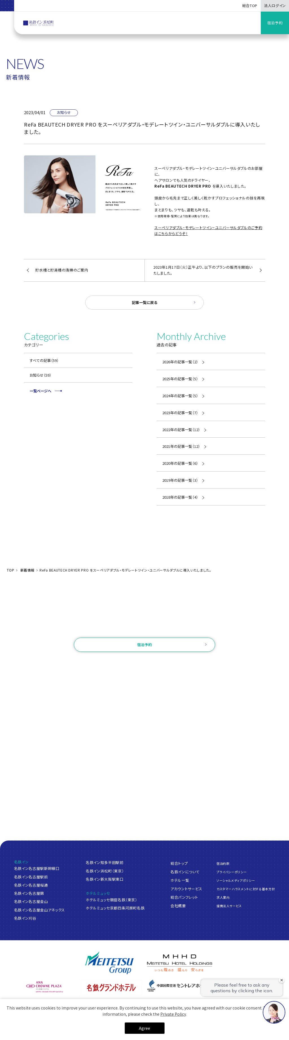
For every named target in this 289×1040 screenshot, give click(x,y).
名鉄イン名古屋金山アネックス (39, 910)
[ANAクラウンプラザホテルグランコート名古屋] (44, 987)
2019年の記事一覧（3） (180, 480)
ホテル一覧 (179, 880)
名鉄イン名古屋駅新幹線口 (37, 868)
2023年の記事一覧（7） (180, 412)
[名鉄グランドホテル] (111, 987)
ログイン (113, 662)
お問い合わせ (144, 630)
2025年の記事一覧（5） (180, 378)
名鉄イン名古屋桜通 (31, 885)
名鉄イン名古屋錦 (29, 893)
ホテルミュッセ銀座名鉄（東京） (111, 899)
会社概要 (178, 905)
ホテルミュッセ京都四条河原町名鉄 (115, 908)
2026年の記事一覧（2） (180, 361)
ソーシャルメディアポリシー (235, 880)
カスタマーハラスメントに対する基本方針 (245, 889)
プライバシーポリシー (231, 871)
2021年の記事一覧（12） (181, 446)
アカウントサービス (186, 888)
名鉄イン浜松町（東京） (105, 871)
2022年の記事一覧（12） (181, 429)
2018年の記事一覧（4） (180, 497)
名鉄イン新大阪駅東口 (105, 879)
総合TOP (249, 5)
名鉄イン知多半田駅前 (105, 862)
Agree (144, 1028)
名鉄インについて (185, 871)
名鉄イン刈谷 (25, 918)
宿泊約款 (223, 863)
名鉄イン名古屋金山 (31, 901)
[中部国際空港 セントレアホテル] (177, 986)
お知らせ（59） (40, 375)
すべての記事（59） (44, 360)
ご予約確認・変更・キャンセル (74, 662)
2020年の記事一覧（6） (180, 463)
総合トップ (179, 863)
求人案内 (223, 897)
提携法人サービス (229, 906)
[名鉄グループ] (109, 963)
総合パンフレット (184, 897)
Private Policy (173, 1014)
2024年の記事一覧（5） (180, 395)
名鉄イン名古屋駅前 (31, 877)
